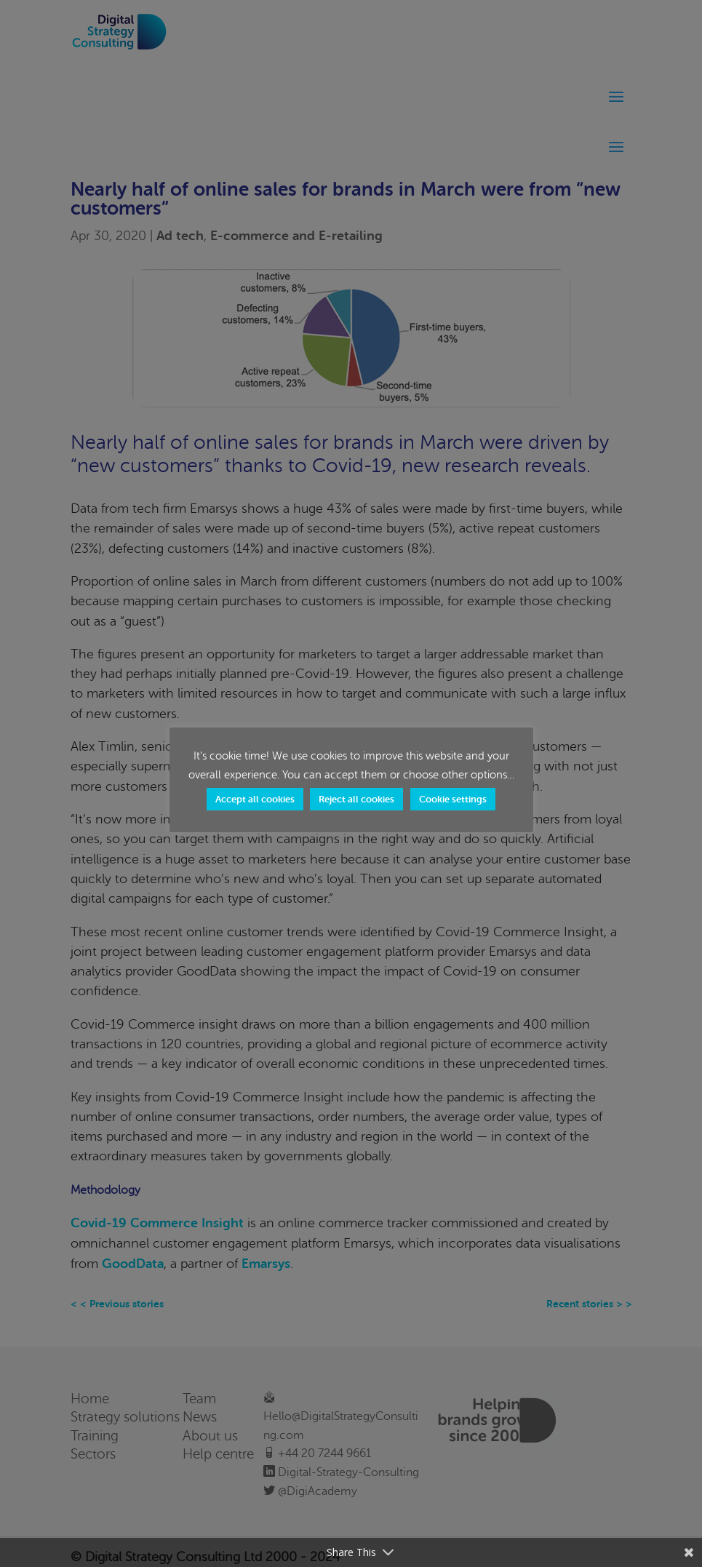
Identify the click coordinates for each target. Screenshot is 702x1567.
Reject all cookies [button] (356, 799)
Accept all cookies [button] (255, 799)
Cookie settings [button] (453, 799)
